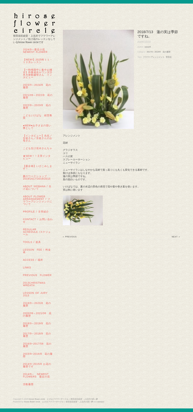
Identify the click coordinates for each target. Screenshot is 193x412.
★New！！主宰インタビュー (37, 157)
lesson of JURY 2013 (36, 294)
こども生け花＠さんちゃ (37, 148)
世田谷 (169, 57)
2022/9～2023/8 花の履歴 (37, 106)
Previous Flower (37, 275)
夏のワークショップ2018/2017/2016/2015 (36, 177)
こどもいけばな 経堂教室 (37, 116)
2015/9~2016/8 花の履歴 (38, 355)
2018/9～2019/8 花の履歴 (37, 324)
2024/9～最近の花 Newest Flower (35, 50)
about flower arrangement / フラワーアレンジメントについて (37, 200)
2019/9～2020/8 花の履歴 (37, 304)
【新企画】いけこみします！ (37, 167)
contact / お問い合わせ (38, 220)
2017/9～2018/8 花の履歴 (158, 52)
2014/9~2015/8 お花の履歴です (37, 365)
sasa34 (148, 47)
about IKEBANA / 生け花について (37, 187)
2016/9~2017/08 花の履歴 (37, 345)
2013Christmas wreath (34, 284)
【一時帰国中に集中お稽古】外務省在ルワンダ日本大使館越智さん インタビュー (37, 73)
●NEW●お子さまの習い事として (37, 126)
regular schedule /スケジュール (37, 232)
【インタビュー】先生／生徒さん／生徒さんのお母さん (37, 138)
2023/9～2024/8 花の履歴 (37, 86)
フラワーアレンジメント (153, 57)
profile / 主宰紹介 (36, 211)
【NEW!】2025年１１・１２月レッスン (37, 61)
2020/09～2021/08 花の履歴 (37, 314)
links (27, 267)
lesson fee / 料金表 (37, 251)
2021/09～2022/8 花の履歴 (37, 96)
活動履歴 (28, 384)
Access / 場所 (33, 259)
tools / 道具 (32, 242)
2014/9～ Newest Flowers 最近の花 (36, 375)
